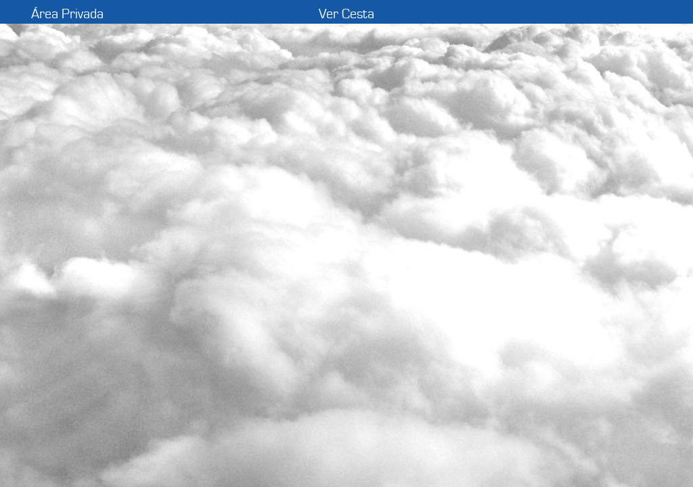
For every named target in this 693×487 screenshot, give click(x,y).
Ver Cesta (346, 14)
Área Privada (67, 14)
